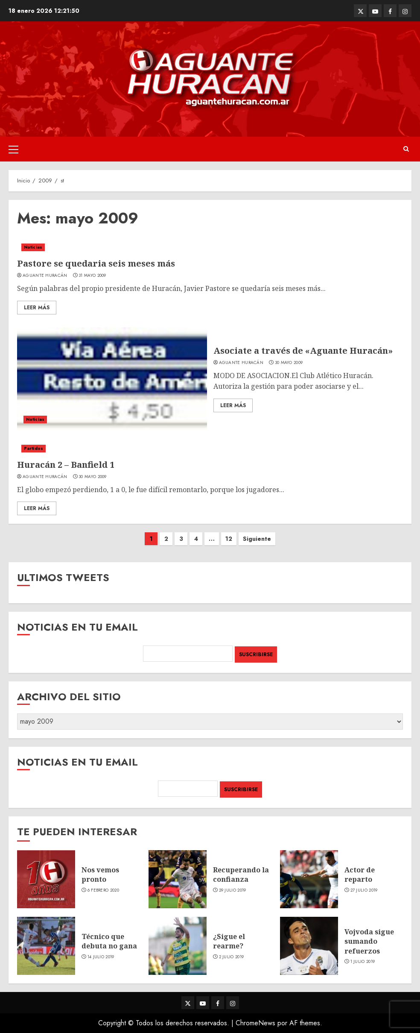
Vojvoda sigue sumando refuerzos (369, 941)
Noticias (33, 247)
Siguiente (257, 538)
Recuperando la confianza (241, 874)
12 (228, 538)
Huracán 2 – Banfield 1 (65, 464)
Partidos (33, 448)
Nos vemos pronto (100, 874)
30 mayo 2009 (289, 363)
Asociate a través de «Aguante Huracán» (303, 350)
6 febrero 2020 (103, 890)
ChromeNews (255, 1023)
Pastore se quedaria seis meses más (96, 263)
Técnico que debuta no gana (109, 941)
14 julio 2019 (101, 957)
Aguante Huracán (45, 276)
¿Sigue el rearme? (229, 941)
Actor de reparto (359, 874)
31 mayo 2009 (92, 276)
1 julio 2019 (362, 962)
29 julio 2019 (232, 890)
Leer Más (37, 307)
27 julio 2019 (364, 890)
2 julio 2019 (231, 957)
